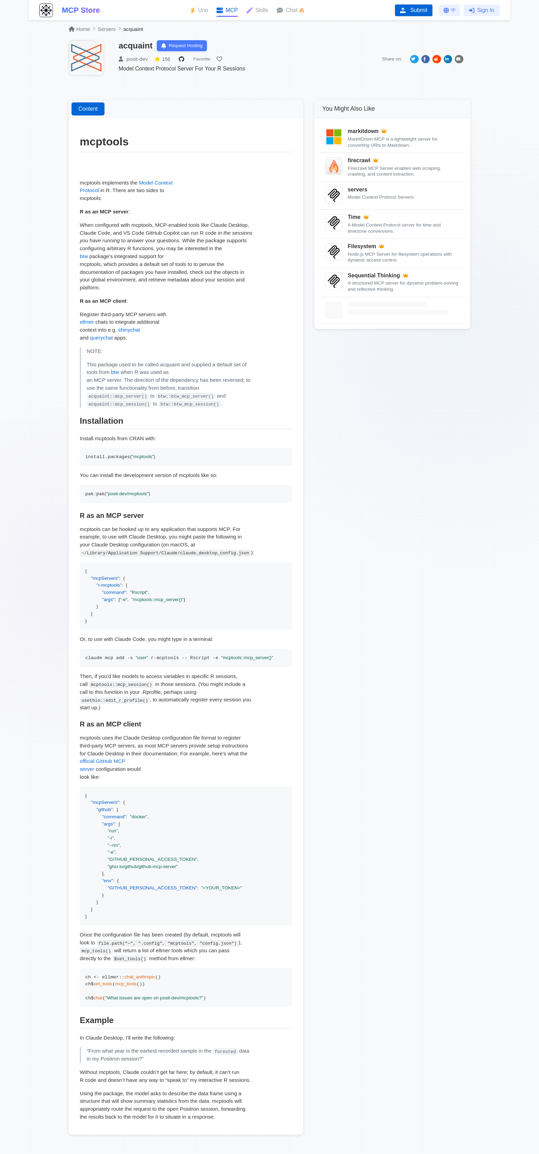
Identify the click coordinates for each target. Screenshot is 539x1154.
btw (84, 257)
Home (79, 29)
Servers (107, 29)
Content (88, 110)
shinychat (129, 331)
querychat (101, 339)
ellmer (87, 323)
